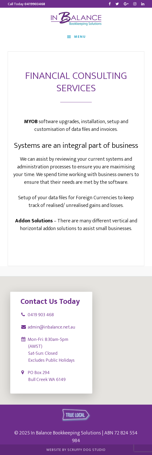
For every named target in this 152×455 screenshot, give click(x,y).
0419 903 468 (41, 315)
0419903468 (34, 4)
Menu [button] (80, 36)
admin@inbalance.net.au (51, 327)
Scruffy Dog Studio (86, 450)
